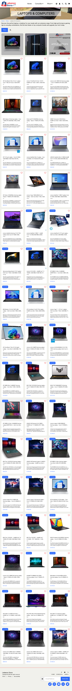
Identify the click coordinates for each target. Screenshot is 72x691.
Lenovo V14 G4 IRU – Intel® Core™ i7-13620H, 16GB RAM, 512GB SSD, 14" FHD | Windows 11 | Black (35, 272)
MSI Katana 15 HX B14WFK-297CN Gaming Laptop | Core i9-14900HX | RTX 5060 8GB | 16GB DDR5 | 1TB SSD (59, 576)
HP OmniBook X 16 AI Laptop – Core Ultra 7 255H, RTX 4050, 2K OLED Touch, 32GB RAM (59, 500)
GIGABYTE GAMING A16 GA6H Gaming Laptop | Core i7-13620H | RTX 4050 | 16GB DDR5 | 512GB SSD (36, 576)
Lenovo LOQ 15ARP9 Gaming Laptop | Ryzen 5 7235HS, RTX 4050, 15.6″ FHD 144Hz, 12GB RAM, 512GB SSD (36, 348)
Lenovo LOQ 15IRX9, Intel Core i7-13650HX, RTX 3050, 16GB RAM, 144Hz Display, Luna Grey (36, 652)
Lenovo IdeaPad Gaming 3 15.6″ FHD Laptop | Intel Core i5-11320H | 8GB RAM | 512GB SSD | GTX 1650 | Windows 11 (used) (12, 234)
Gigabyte (28, 578)
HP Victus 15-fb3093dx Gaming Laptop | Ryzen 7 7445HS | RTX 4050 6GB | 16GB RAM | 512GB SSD (12, 196)
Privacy (9, 676)
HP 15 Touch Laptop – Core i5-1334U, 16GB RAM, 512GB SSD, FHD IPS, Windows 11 (11, 158)
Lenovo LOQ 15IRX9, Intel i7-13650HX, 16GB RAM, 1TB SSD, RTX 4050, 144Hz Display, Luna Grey (12, 652)
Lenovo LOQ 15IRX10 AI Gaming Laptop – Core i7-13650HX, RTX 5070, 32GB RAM (59, 81)
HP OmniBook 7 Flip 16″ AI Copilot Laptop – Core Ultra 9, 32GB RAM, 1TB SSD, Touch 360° (12, 348)
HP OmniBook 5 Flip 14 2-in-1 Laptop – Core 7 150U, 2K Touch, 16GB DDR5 (12, 81)
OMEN (51, 122)
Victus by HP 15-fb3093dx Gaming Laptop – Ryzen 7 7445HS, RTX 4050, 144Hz (35, 119)
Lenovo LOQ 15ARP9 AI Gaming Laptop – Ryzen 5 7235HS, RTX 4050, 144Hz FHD (12, 576)
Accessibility (17, 676)
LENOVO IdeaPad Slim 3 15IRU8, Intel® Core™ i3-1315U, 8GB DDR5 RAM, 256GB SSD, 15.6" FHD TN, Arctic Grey (59, 158)
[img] (60, 220)
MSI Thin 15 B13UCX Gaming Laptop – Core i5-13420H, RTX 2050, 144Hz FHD (12, 462)
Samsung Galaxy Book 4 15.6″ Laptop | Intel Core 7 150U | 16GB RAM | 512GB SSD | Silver (12, 272)
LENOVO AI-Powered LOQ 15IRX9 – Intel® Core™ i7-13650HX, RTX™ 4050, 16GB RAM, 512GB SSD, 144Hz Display (36, 424)
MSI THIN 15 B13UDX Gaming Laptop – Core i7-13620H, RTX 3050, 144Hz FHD (36, 386)
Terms (3, 676)
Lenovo (28, 84)
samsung (4, 274)
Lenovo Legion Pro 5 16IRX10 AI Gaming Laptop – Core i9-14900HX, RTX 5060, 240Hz (12, 500)
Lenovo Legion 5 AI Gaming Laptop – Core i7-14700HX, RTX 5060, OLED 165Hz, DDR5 (35, 500)
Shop (7, 21)
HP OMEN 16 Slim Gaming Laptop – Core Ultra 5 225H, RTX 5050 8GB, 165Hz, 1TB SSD (58, 462)
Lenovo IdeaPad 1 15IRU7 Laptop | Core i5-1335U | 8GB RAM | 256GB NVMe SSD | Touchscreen (59, 196)
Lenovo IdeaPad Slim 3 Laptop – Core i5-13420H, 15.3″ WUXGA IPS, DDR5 (36, 157)
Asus (51, 388)
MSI (3, 122)
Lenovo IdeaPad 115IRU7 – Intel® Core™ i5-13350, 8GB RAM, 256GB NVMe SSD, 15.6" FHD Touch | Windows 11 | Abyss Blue (35, 234)
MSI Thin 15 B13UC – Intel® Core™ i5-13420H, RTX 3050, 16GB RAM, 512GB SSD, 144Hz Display (12, 538)
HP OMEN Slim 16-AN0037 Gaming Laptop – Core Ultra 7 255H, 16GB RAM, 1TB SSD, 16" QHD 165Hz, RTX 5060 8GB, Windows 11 (12, 386)
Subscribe (65, 678)
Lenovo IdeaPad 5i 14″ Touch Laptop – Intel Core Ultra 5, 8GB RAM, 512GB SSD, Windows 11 (59, 234)
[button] (62, 3)
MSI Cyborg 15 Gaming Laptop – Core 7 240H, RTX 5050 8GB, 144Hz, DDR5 (12, 119)
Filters (4, 30)
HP (3, 84)
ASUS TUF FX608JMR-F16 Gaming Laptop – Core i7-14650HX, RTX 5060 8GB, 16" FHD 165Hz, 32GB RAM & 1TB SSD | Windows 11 (59, 386)
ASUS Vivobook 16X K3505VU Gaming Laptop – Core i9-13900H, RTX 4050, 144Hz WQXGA (59, 538)
